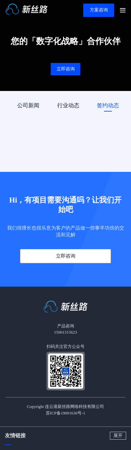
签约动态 (108, 105)
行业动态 (68, 105)
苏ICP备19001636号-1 (65, 413)
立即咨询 (66, 69)
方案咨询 (99, 10)
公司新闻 (28, 105)
